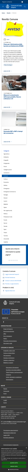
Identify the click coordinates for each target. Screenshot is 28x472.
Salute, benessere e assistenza (14, 377)
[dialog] (14, 459)
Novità (8, 13)
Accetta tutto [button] (14, 463)
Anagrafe (6, 160)
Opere (5, 207)
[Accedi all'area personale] (22, 2)
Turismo (6, 236)
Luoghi (5, 400)
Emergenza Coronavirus (10, 192)
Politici (5, 338)
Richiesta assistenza (8, 437)
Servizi (5, 223)
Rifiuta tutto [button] (14, 466)
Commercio (6, 173)
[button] (14, 469)
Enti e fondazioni (7, 336)
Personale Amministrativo (10, 341)
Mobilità (6, 204)
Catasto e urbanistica (8, 360)
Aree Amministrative (8, 331)
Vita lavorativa (7, 355)
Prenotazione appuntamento (10, 430)
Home (3, 13)
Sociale (5, 226)
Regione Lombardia (7, 2)
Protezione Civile (8, 217)
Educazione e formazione (12, 367)
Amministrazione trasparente (10, 445)
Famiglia (6, 195)
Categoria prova (8, 169)
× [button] (26, 447)
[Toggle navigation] (3, 6)
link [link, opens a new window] (6, 459)
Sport (5, 229)
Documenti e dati (7, 343)
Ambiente (6, 157)
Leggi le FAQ (6, 435)
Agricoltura (6, 154)
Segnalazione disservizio (9, 433)
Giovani (5, 198)
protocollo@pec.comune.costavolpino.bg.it (14, 422)
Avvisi (6, 39)
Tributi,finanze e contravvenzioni (14, 372)
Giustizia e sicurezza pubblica (13, 370)
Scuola (5, 220)
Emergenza (6, 188)
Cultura (5, 179)
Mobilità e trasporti (8, 363)
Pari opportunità (8, 210)
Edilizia (5, 185)
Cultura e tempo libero (9, 353)
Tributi (5, 232)
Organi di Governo (8, 329)
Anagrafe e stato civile (9, 351)
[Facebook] (3, 321)
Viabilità (6, 242)
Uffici (4, 334)
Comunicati (6, 391)
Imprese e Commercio (8, 358)
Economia (6, 182)
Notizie (5, 389)
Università (6, 239)
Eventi (5, 403)
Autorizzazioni (9, 379)
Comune (6, 176)
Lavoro (5, 201)
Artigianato (6, 163)
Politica (5, 214)
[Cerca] (25, 6)
